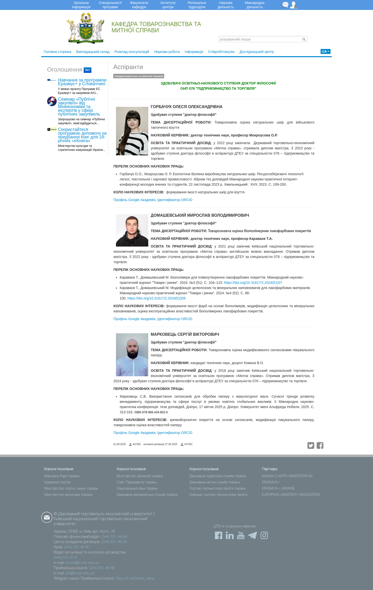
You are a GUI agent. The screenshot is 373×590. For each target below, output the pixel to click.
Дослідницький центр (257, 52)
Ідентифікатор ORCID (174, 200)
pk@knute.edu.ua (80, 573)
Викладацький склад (93, 52)
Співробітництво (221, 52)
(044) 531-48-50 (114, 542)
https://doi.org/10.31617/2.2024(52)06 (156, 298)
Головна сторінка (57, 52)
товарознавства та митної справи (138, 76)
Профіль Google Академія (134, 200)
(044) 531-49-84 (114, 537)
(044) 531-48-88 (102, 568)
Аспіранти (128, 67)
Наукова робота (167, 52)
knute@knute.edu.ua (82, 563)
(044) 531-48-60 (77, 547)
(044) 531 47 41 (66, 557)
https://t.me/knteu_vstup (135, 578)
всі (87, 70)
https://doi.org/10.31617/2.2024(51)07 (253, 283)
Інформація (194, 52)
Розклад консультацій (131, 52)
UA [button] (325, 51)
